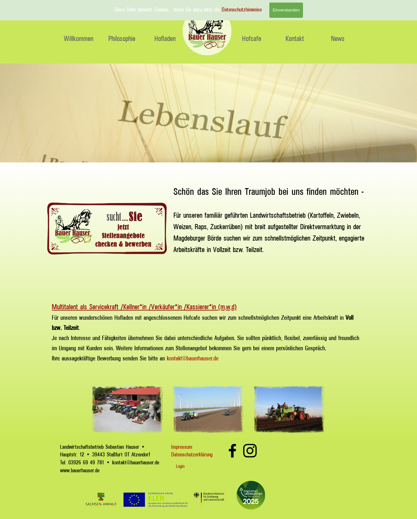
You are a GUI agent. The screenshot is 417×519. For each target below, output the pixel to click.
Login (180, 466)
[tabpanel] (269, 228)
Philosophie (121, 38)
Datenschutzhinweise (242, 9)
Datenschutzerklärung (191, 454)
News (338, 38)
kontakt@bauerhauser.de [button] (193, 358)
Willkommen (78, 38)
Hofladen (165, 38)
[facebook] (232, 451)
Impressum (181, 446)
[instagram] (250, 451)
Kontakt (295, 38)
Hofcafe (251, 38)
